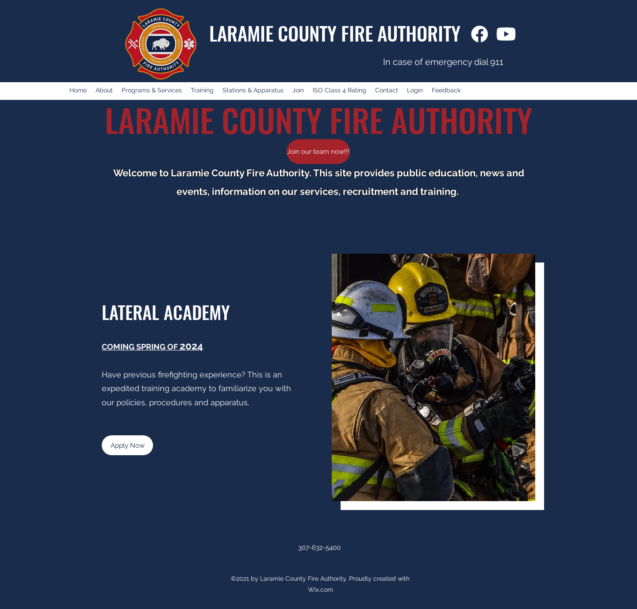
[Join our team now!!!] (318, 151)
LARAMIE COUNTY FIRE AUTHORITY (334, 33)
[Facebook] (479, 34)
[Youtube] (506, 34)
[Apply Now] (127, 445)
